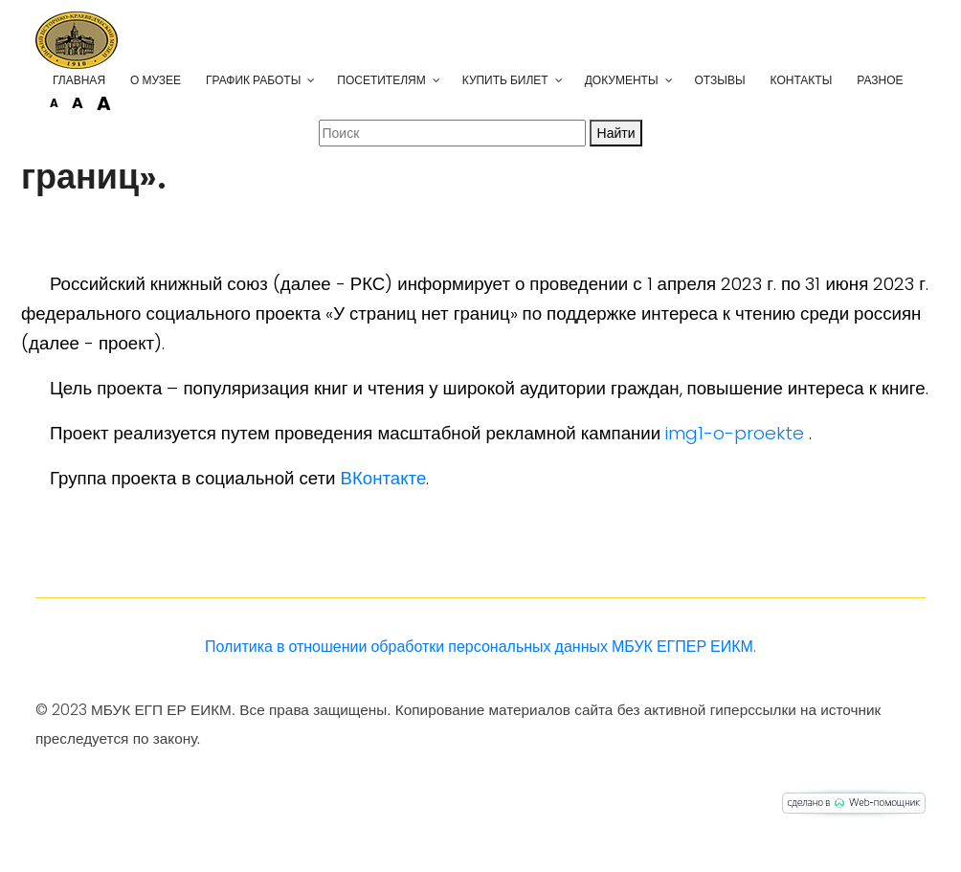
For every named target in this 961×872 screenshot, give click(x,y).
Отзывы (720, 80)
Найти (616, 133)
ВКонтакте (384, 478)
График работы (253, 80)
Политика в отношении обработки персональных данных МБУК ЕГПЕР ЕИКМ (479, 647)
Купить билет (505, 80)
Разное (880, 80)
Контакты (802, 80)
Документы (622, 80)
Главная (79, 80)
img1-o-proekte (734, 433)
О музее (155, 80)
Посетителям (381, 80)
